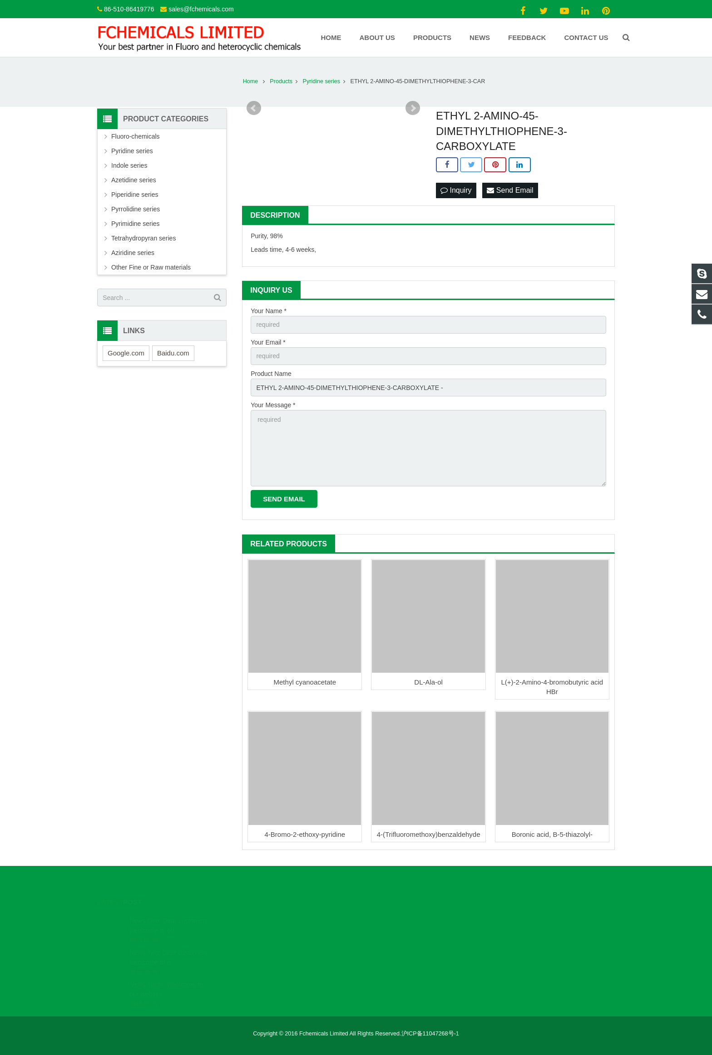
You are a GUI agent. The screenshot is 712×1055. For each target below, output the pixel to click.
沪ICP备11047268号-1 (430, 1033)
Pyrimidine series (135, 223)
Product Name (271, 373)
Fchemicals (386, 945)
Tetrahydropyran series (143, 238)
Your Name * (269, 311)
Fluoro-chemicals (135, 136)
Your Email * (268, 342)
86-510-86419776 (129, 9)
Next (412, 108)
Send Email (510, 190)
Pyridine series (132, 151)
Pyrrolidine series (135, 209)
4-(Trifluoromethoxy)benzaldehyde (428, 834)
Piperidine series (134, 194)
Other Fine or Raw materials (151, 267)
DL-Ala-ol (428, 682)
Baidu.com (173, 353)
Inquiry (455, 190)
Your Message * (273, 405)
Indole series (129, 165)
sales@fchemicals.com (200, 9)
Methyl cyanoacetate (305, 682)
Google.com (126, 353)
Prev (254, 108)
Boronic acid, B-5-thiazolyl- (552, 834)
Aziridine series (132, 252)
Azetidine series (133, 180)
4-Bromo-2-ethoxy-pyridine (305, 834)
